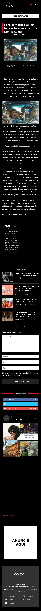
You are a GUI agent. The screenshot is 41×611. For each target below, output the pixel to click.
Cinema (15, 35)
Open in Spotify (8, 515)
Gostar (33, 399)
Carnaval (18, 304)
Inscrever (33, 408)
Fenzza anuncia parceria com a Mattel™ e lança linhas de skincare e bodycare (27, 288)
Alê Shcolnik (10, 226)
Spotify (11, 599)
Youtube (11, 603)
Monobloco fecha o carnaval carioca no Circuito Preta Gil (26, 300)
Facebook (12, 596)
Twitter (29, 599)
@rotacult (14, 417)
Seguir (34, 404)
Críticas (22, 35)
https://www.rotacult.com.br (12, 229)
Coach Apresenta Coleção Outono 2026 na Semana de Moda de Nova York (25, 314)
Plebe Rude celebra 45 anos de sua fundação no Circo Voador (27, 274)
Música (17, 278)
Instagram (30, 596)
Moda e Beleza (19, 293)
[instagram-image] (11, 431)
